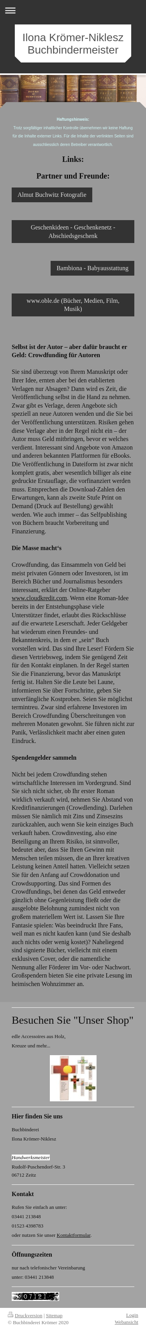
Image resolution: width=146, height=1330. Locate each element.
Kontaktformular (74, 1235)
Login (132, 1315)
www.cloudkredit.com (39, 598)
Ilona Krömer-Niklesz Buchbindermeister (73, 43)
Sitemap (54, 1315)
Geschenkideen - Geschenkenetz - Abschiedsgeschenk (73, 231)
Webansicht (126, 1322)
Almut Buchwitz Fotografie (52, 194)
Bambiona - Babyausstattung (92, 268)
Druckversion (25, 1315)
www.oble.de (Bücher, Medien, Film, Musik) (72, 305)
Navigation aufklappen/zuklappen (73, 10)
